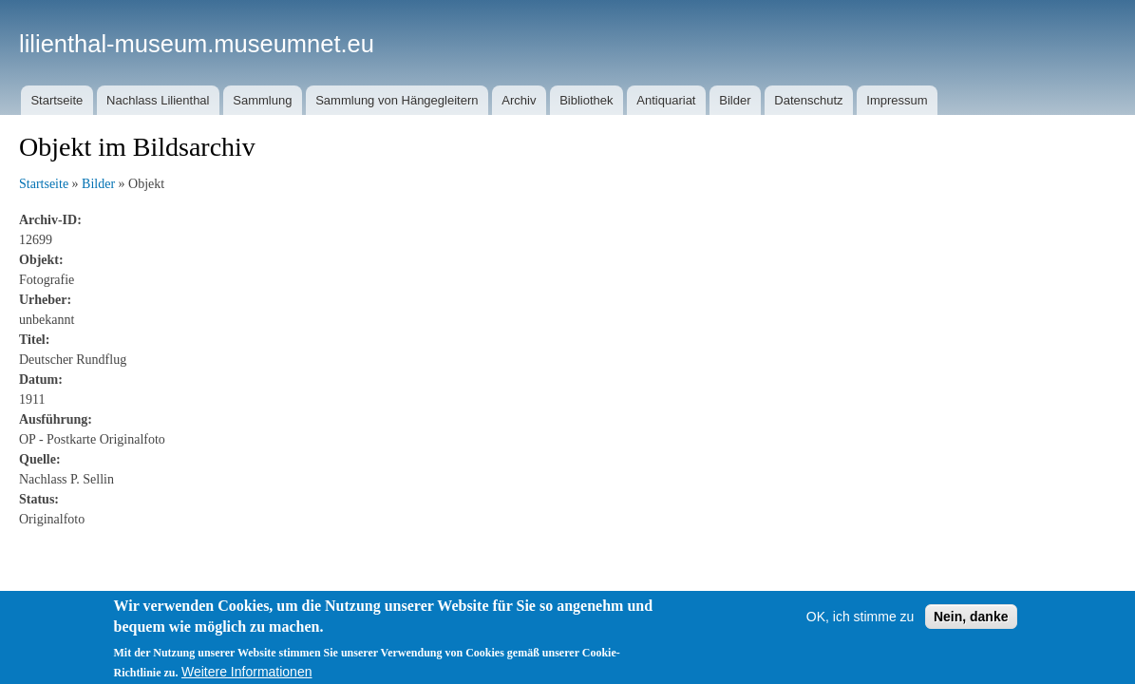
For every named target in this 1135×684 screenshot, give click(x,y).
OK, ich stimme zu (860, 627)
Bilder (734, 100)
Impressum (896, 100)
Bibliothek (586, 100)
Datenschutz (808, 100)
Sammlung (262, 100)
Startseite (56, 100)
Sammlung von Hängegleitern (396, 100)
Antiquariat (665, 100)
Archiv (518, 100)
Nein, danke (971, 627)
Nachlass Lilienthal (157, 100)
